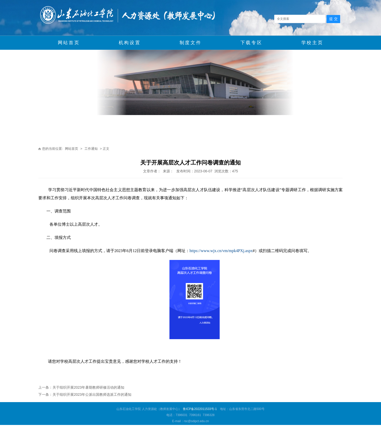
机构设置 (130, 42)
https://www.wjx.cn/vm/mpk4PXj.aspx (221, 251)
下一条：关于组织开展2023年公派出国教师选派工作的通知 (84, 394)
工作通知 (91, 149)
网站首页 (69, 42)
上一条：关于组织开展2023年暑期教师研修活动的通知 (81, 387)
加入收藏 (336, 3)
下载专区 (251, 42)
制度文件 (190, 42)
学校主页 (321, 3)
